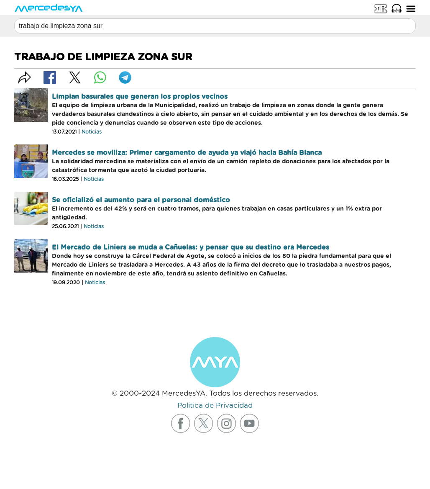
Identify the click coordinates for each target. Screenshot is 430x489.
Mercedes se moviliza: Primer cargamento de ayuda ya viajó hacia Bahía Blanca (187, 152)
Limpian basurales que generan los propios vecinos (140, 96)
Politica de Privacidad (215, 405)
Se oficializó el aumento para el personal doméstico (141, 200)
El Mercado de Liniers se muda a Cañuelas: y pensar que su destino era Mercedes (190, 247)
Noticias (92, 131)
